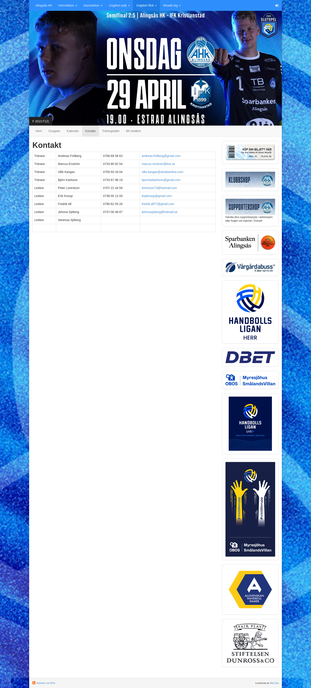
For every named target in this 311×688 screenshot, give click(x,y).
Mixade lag (172, 5)
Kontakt (90, 131)
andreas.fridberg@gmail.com (161, 156)
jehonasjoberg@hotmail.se (160, 212)
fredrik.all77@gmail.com (158, 204)
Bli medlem (133, 131)
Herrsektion (68, 5)
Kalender (73, 131)
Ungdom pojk (119, 5)
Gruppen (54, 131)
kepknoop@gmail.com (157, 196)
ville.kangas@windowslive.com (162, 172)
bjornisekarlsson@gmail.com (161, 180)
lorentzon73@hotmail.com (159, 188)
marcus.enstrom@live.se (158, 164)
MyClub (274, 683)
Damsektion (93, 5)
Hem (39, 131)
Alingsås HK (44, 5)
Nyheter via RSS (45, 683)
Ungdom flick (146, 5)
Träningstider (111, 131)
